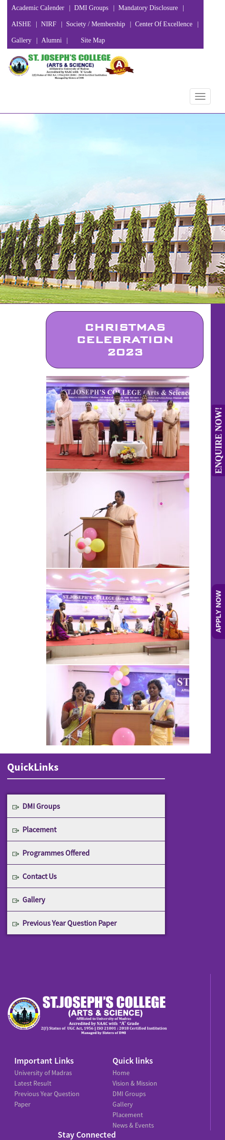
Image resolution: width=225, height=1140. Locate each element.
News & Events (133, 1125)
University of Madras (43, 1072)
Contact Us (39, 876)
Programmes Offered (56, 853)
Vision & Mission (134, 1083)
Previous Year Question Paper (69, 923)
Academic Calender (37, 7)
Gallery (21, 40)
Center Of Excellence (164, 24)
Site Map (93, 40)
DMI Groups (91, 7)
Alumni (51, 40)
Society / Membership (95, 24)
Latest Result (32, 1083)
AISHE (21, 24)
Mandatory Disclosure (148, 7)
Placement (39, 829)
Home (121, 1072)
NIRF (48, 24)
